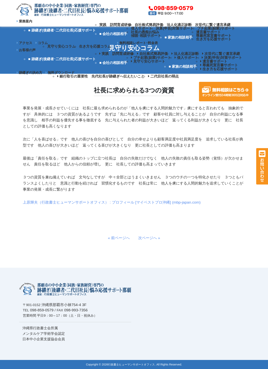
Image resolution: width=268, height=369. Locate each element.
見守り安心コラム (61, 46)
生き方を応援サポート (213, 39)
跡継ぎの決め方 (29, 73)
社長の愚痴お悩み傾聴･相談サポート (146, 34)
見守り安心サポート (148, 61)
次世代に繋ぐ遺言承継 (212, 25)
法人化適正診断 (179, 25)
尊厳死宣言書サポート (213, 35)
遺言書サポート (208, 32)
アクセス (24, 43)
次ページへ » (147, 238)
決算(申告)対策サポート (174, 28)
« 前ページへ (121, 238)
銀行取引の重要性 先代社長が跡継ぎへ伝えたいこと (101, 76)
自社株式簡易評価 (149, 25)
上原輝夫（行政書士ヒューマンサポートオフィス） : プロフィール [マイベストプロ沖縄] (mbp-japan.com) (112, 202)
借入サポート (141, 28)
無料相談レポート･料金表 (137, 43)
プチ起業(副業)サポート (216, 28)
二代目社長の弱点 (163, 76)
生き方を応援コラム (95, 46)
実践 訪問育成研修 (115, 25)
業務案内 (24, 21)
